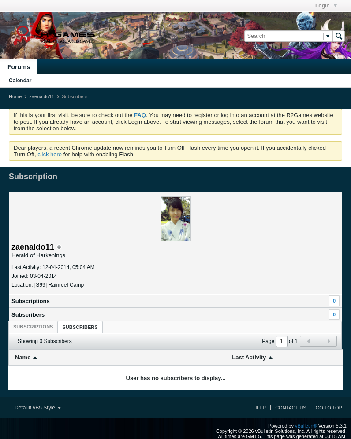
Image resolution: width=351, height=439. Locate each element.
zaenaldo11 (41, 96)
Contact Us (290, 407)
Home (15, 96)
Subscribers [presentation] (79, 327)
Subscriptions (30, 301)
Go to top (329, 407)
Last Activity (249, 357)
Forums (18, 66)
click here (49, 154)
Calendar (20, 80)
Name (22, 357)
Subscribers (28, 314)
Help (259, 407)
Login (326, 6)
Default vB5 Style (38, 408)
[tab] (33, 327)
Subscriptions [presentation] (33, 326)
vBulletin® (306, 425)
